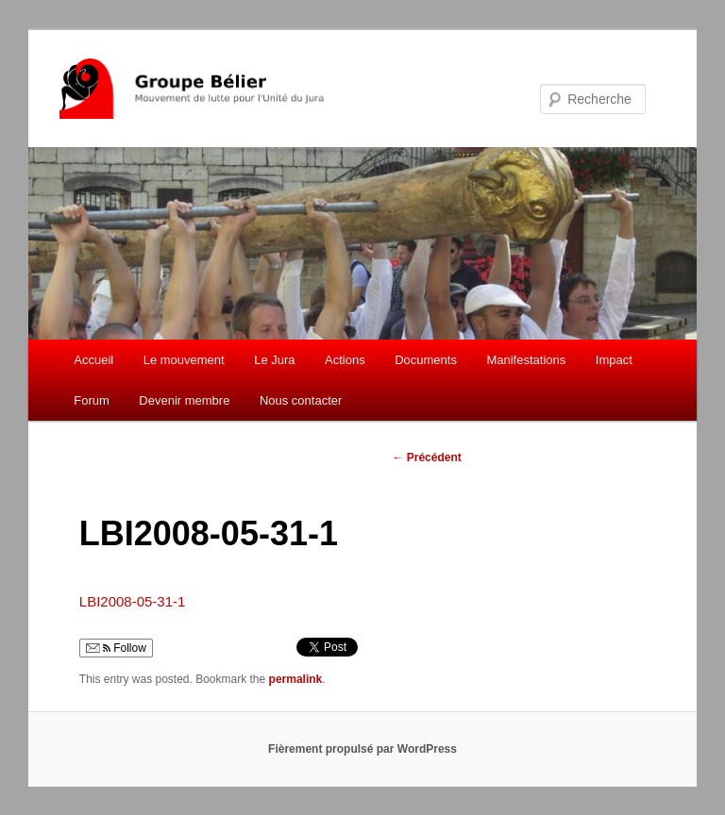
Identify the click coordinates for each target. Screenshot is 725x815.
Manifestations (525, 360)
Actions (345, 360)
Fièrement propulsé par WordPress (362, 749)
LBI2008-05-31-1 (132, 601)
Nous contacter (301, 400)
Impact (614, 360)
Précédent (426, 457)
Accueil (93, 360)
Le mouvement (184, 360)
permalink (296, 679)
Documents (426, 360)
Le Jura (274, 360)
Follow (116, 648)
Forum (92, 400)
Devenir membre (184, 400)
